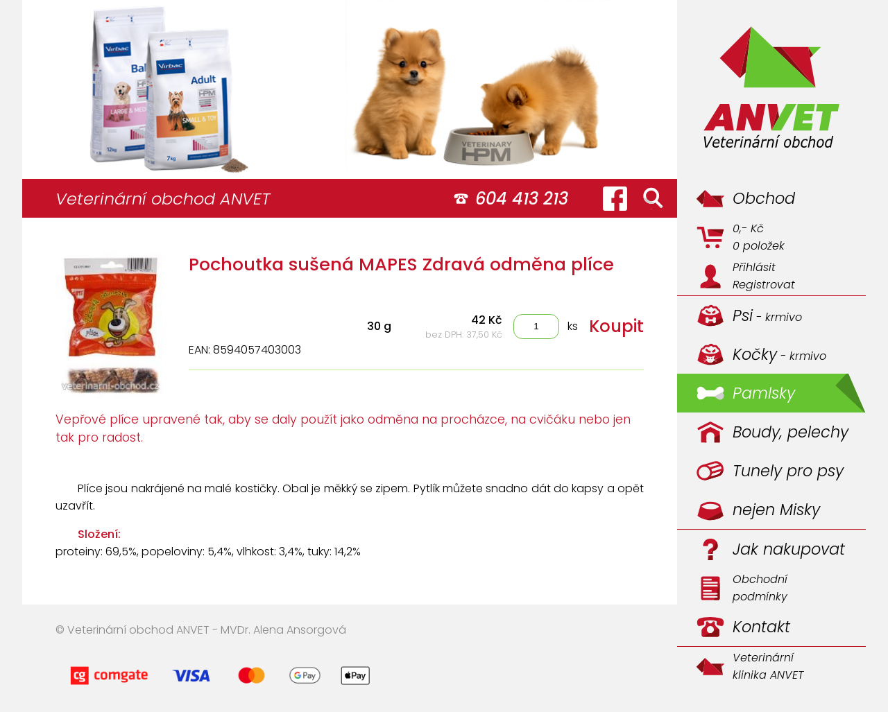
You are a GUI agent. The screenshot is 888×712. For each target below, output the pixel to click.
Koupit (616, 326)
